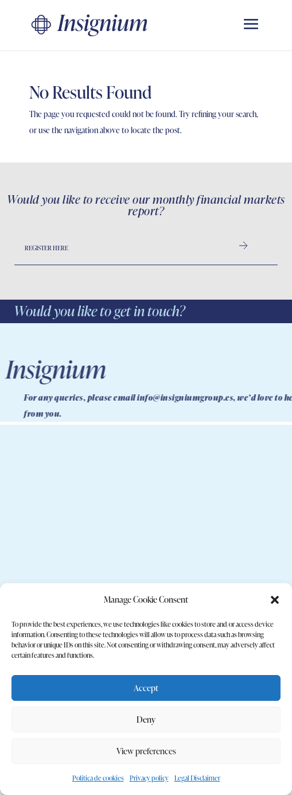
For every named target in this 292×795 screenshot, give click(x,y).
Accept (146, 688)
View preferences (146, 751)
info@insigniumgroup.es (222, 397)
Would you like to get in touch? (99, 310)
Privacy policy (149, 778)
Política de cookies (98, 778)
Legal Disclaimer (197, 778)
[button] (275, 600)
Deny (146, 719)
